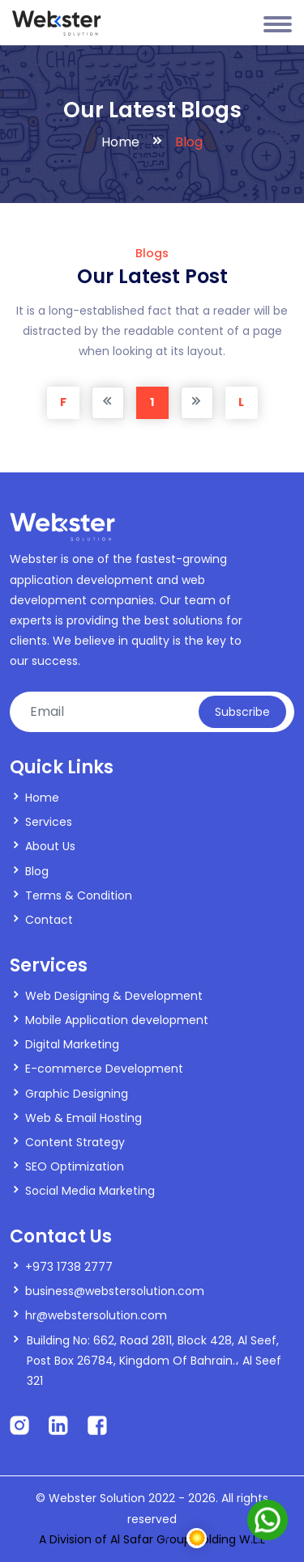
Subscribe (242, 712)
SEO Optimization (74, 1166)
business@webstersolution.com (114, 1291)
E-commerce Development (104, 1068)
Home (120, 142)
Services (48, 822)
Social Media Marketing (90, 1191)
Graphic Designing (76, 1094)
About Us (50, 846)
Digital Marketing (72, 1044)
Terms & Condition (78, 895)
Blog (37, 871)
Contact (49, 920)
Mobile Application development (116, 1020)
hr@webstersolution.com (96, 1315)
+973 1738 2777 (69, 1267)
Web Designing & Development (114, 996)
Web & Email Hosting (83, 1118)
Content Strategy (75, 1142)
